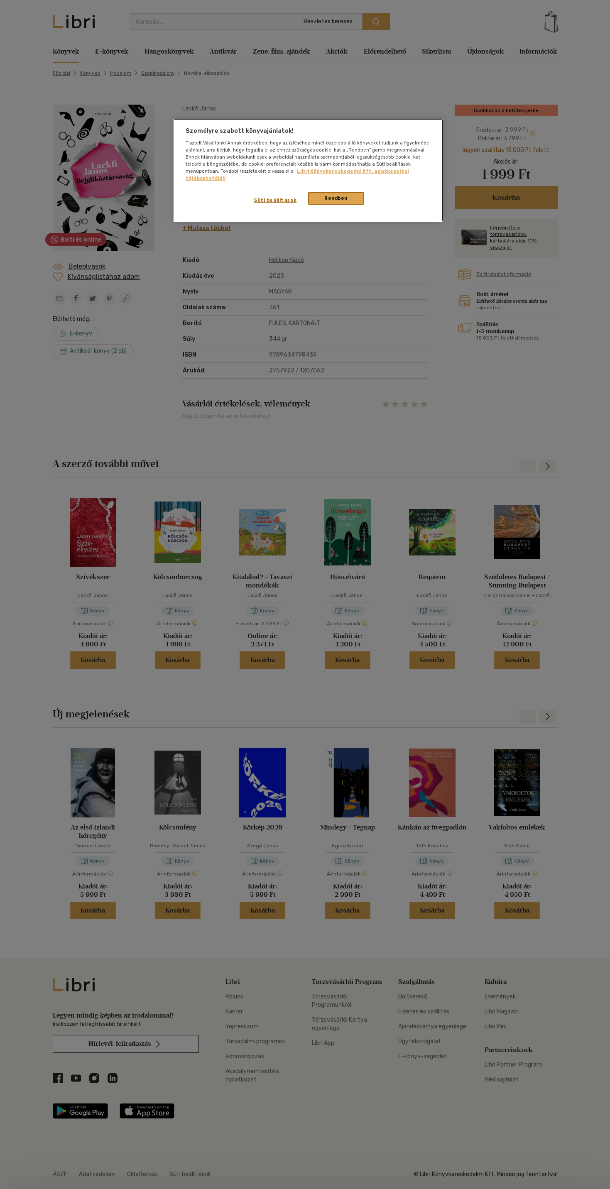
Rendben (336, 198)
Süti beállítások (275, 200)
